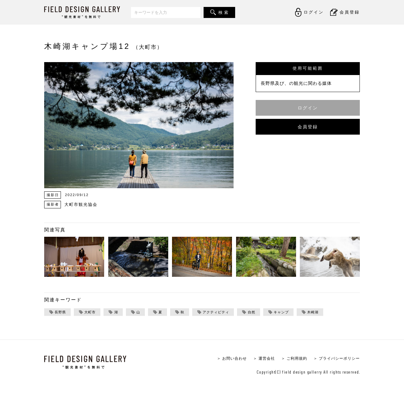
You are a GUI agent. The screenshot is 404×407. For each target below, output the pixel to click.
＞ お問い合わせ (223, 359)
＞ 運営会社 (258, 359)
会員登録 (307, 126)
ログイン (307, 107)
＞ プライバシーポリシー (335, 359)
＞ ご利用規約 (290, 359)
